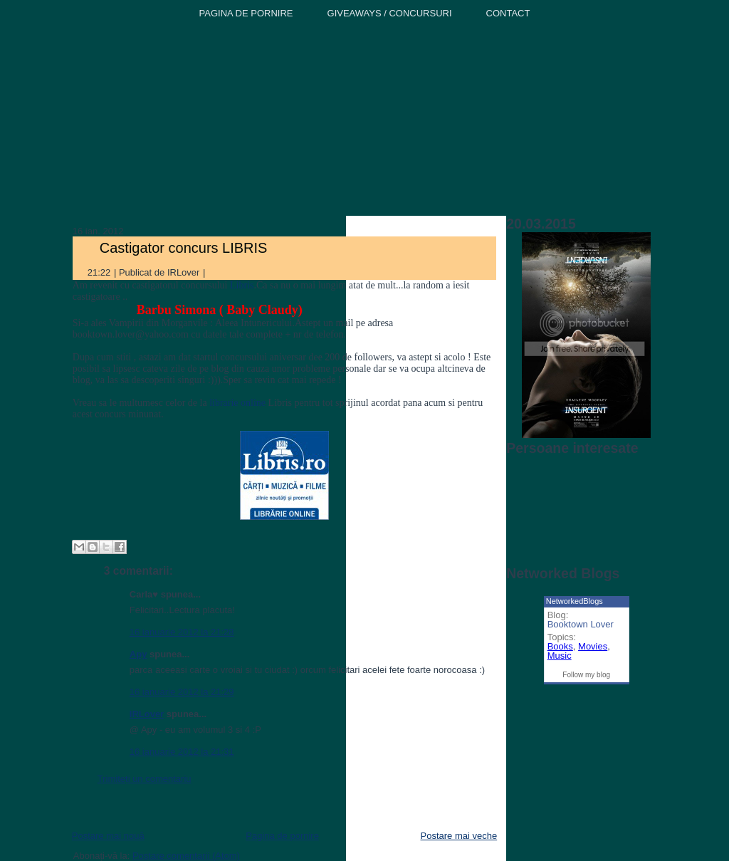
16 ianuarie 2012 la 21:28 (182, 632)
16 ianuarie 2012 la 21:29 (182, 692)
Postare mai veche (459, 835)
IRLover (147, 714)
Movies (592, 646)
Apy (138, 654)
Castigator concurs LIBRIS (184, 248)
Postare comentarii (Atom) (186, 855)
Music (559, 655)
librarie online (237, 402)
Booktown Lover (580, 624)
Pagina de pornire (282, 835)
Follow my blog (586, 675)
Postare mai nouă (108, 835)
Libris (241, 285)
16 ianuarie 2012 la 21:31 (182, 751)
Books (560, 646)
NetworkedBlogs (574, 601)
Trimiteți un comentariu (145, 778)
